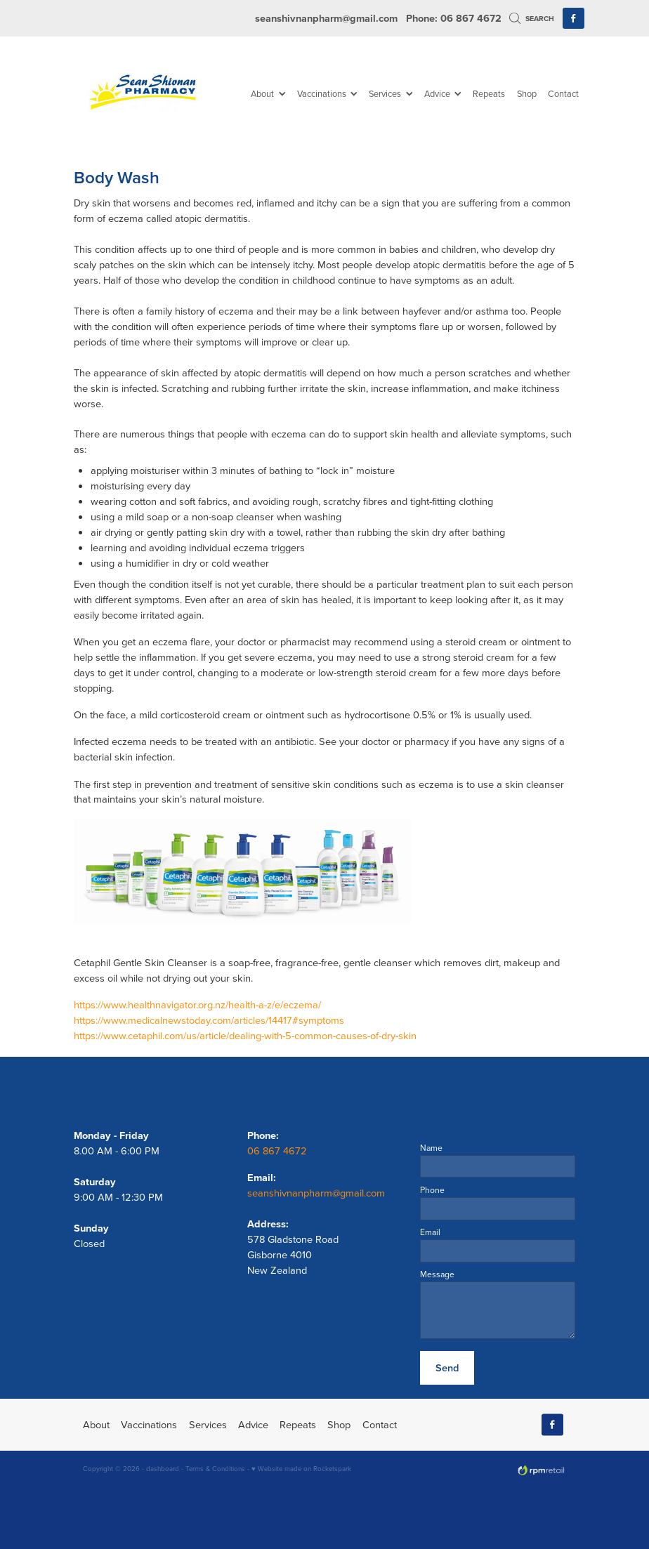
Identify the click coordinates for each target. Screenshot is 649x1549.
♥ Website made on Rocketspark (301, 1468)
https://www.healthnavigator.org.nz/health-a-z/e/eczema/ (197, 1004)
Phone (432, 1190)
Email (430, 1232)
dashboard (162, 1468)
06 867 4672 (278, 1150)
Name (431, 1148)
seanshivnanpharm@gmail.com (326, 18)
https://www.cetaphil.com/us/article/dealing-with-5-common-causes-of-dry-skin (245, 1035)
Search (531, 18)
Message (437, 1274)
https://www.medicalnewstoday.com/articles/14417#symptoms (209, 1020)
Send (447, 1367)
